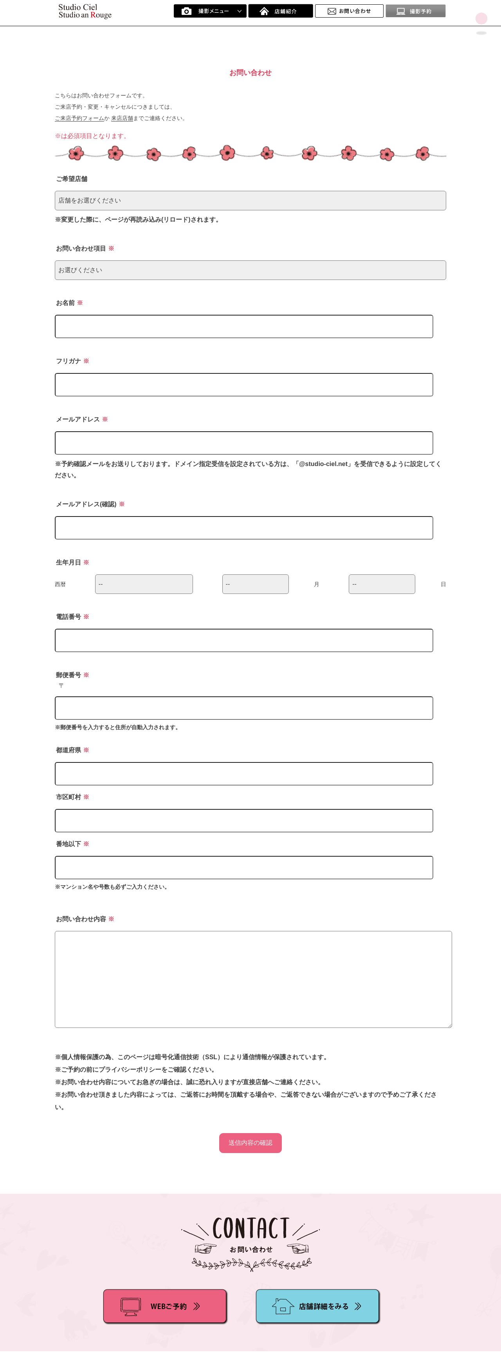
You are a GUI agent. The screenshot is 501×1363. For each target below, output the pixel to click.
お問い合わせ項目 (85, 248)
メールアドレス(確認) (90, 504)
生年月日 (72, 562)
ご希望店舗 (71, 179)
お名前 (69, 303)
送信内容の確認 (250, 1142)
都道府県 (72, 750)
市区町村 (72, 797)
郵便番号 (72, 675)
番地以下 (72, 844)
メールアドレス (82, 419)
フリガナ (72, 361)
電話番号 (72, 616)
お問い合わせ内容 (85, 919)
